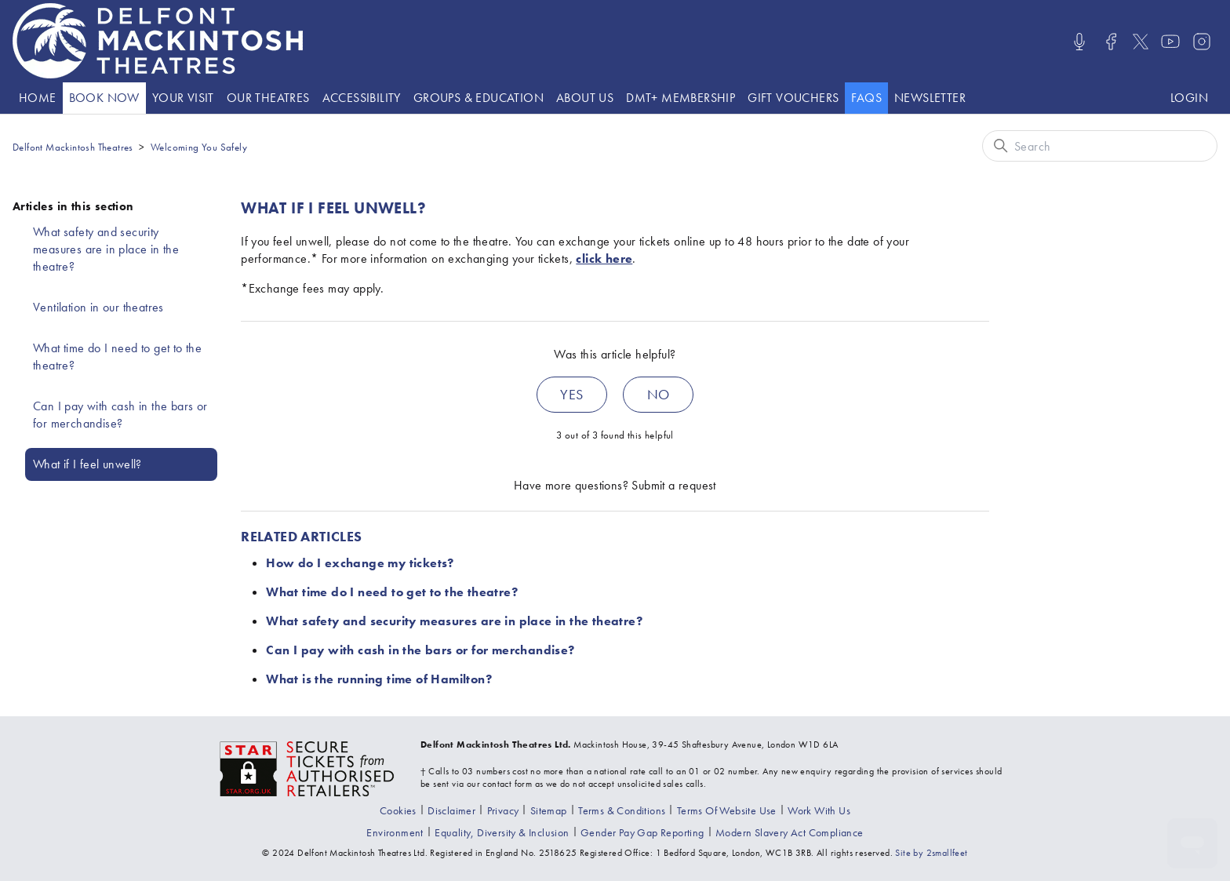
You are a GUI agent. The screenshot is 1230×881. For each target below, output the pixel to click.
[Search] (1099, 146)
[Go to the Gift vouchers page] (793, 98)
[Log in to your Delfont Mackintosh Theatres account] (1189, 98)
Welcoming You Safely (199, 147)
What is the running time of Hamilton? (379, 679)
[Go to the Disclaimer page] (451, 810)
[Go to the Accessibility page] (361, 98)
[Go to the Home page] (38, 98)
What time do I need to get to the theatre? (117, 356)
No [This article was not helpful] (658, 394)
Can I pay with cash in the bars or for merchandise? (120, 414)
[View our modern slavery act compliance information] (789, 832)
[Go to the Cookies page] (398, 810)
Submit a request (673, 485)
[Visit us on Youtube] (1170, 41)
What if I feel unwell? (87, 464)
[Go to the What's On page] (104, 98)
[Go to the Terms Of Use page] (727, 810)
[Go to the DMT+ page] (680, 98)
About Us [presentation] (584, 97)
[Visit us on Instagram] (1201, 41)
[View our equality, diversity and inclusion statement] (502, 832)
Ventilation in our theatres (98, 307)
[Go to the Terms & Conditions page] (621, 810)
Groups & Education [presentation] (478, 97)
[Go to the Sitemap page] (548, 810)
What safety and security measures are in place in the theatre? (106, 249)
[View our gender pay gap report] (642, 832)
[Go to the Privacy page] (503, 810)
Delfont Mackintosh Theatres (73, 147)
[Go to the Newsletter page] (930, 98)
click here (604, 258)
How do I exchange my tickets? (360, 563)
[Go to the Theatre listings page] (268, 98)
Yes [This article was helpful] (571, 394)
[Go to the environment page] (394, 832)
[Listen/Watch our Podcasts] (1079, 41)
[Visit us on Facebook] (1110, 41)
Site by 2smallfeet (931, 852)
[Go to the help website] (866, 98)
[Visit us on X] (1140, 41)
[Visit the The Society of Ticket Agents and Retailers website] (307, 767)
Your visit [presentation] (183, 97)
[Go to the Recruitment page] (819, 810)
